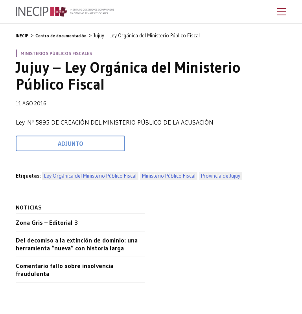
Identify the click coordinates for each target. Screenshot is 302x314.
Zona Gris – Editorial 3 (47, 222)
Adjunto (70, 143)
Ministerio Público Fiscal (168, 176)
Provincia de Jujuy (220, 176)
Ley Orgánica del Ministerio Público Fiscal (90, 176)
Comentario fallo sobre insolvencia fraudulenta (64, 269)
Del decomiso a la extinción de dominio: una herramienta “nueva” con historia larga (77, 244)
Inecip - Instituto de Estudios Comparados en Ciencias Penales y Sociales (65, 12)
